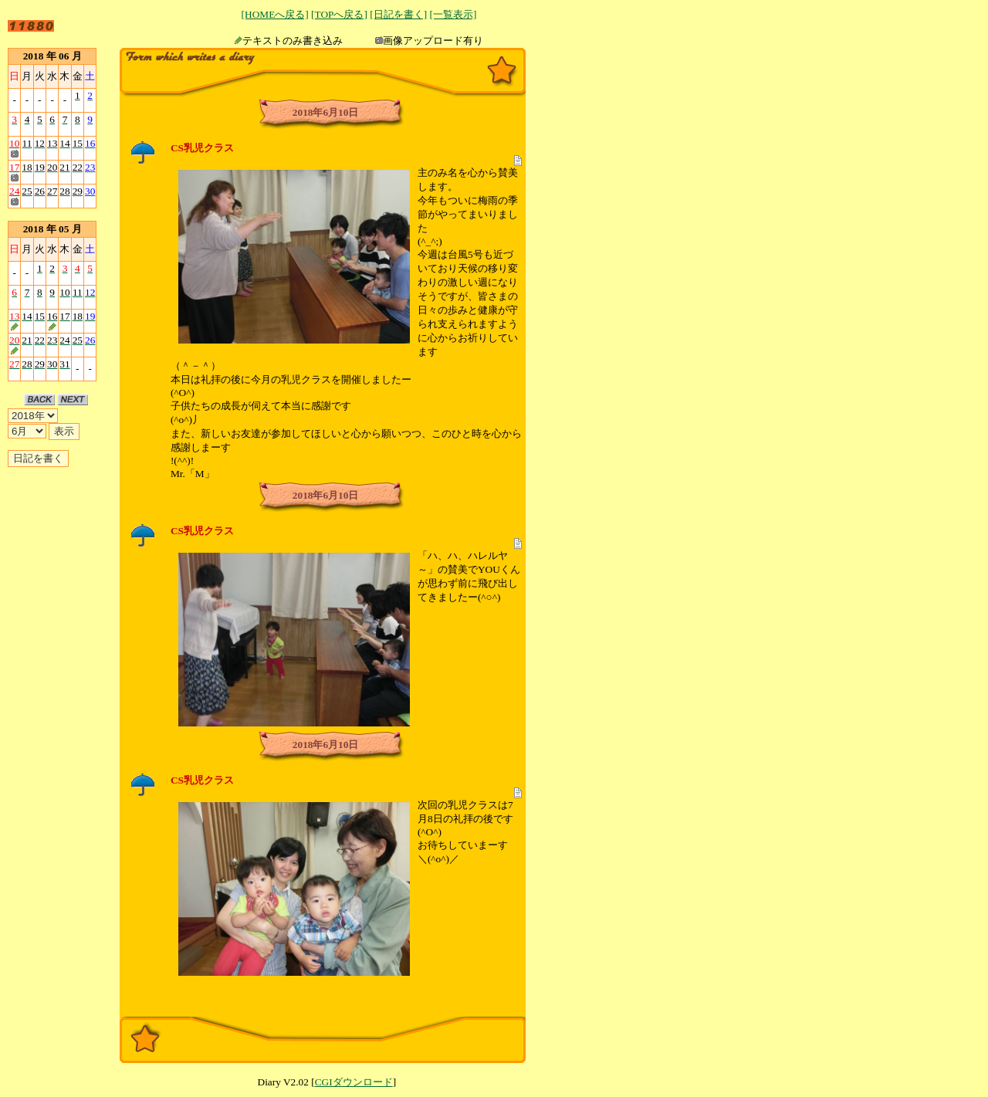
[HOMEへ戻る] (275, 14)
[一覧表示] (452, 14)
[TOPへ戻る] (339, 14)
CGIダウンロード (354, 1082)
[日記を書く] (398, 14)
